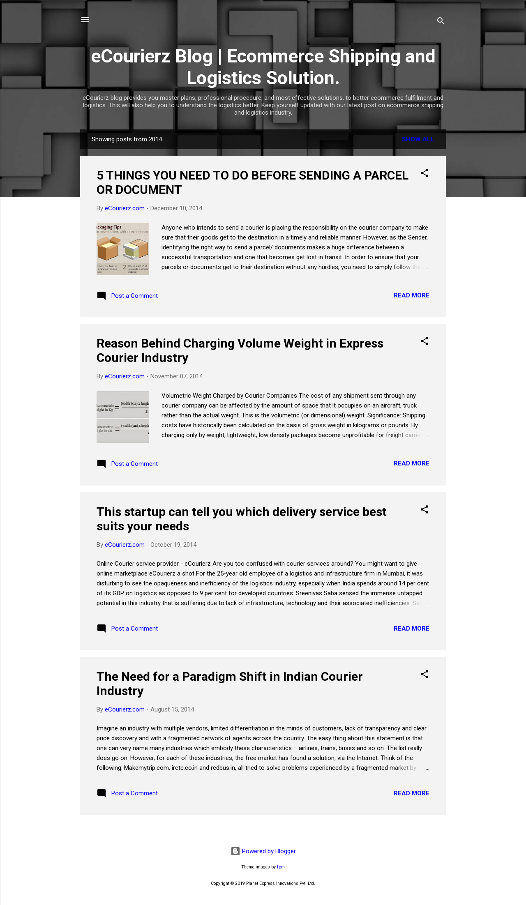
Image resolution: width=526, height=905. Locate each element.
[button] (424, 174)
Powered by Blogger (263, 851)
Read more (411, 295)
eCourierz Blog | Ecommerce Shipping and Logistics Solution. (263, 67)
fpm (281, 867)
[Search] (441, 22)
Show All (418, 139)
